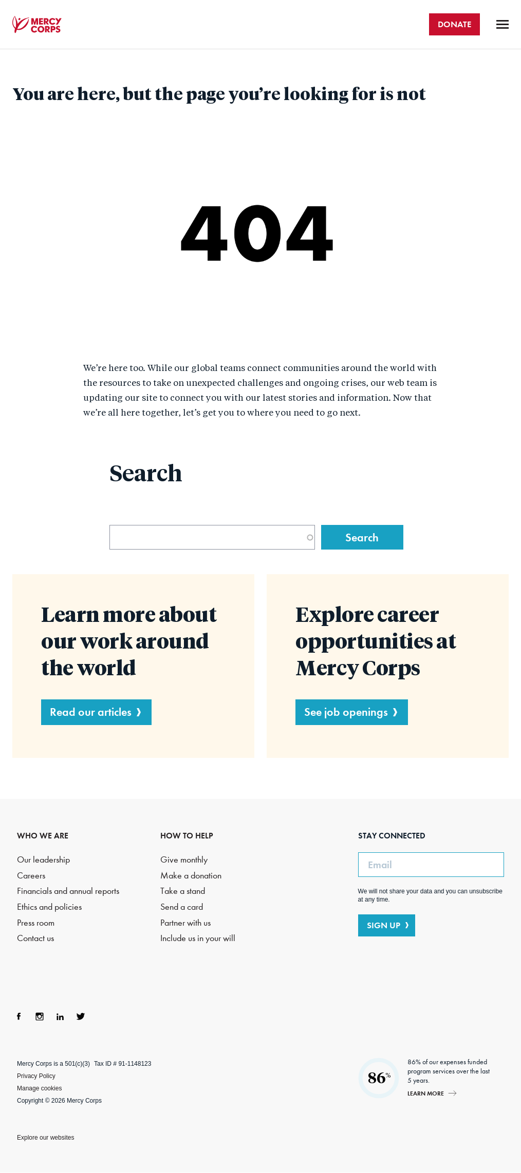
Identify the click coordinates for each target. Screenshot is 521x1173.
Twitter (80, 1016)
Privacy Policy (36, 1076)
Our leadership (43, 859)
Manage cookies (39, 1088)
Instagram (39, 1016)
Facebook (19, 1016)
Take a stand (182, 891)
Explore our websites (45, 1137)
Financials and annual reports (68, 891)
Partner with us (185, 922)
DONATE (454, 24)
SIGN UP (383, 925)
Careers (31, 875)
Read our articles (91, 712)
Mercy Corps (37, 24)
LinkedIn (60, 1016)
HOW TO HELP (186, 835)
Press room (35, 922)
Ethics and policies (49, 907)
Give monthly (184, 859)
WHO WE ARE (42, 835)
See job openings (346, 712)
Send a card (181, 907)
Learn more (425, 1093)
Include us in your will (197, 938)
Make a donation (190, 875)
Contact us (35, 938)
